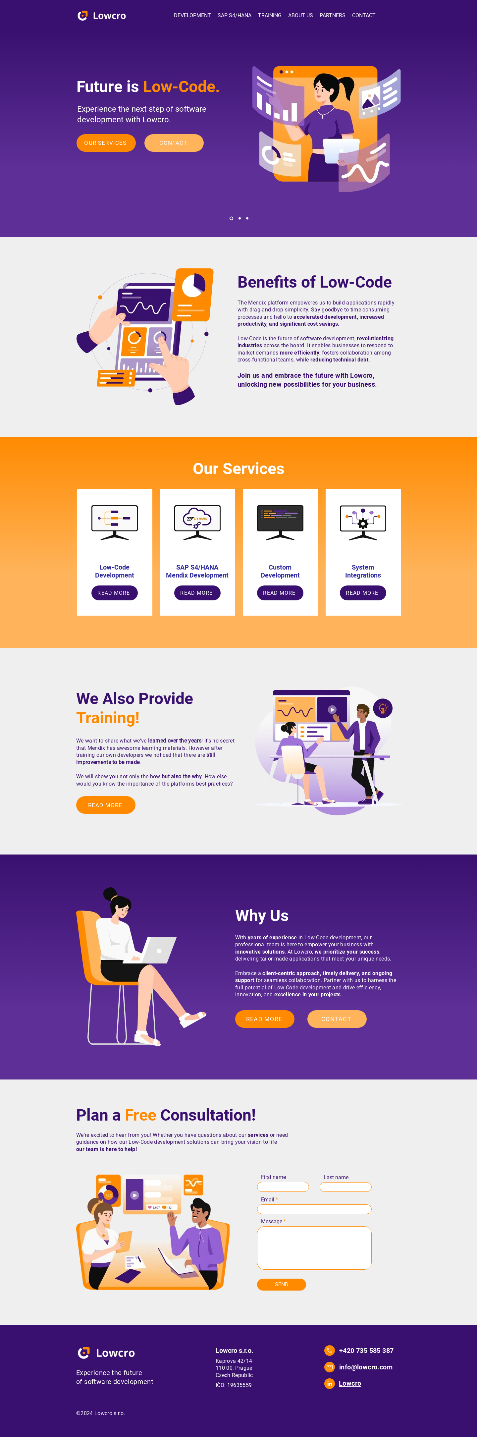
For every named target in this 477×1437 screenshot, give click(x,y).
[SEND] (281, 1285)
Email (267, 1199)
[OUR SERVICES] (106, 143)
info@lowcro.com (366, 1367)
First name (273, 1177)
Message (271, 1221)
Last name (336, 1177)
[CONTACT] (174, 143)
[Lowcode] (231, 218)
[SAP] (239, 218)
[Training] (247, 218)
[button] (192, 16)
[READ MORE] (114, 592)
